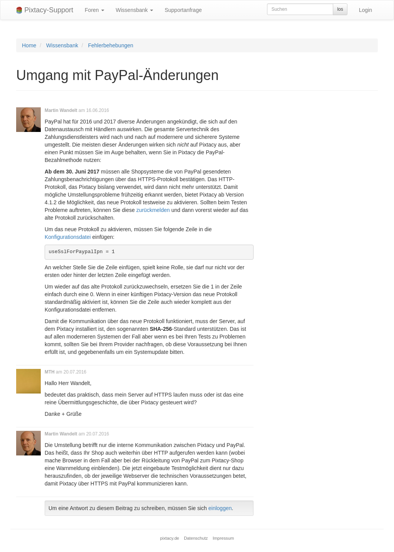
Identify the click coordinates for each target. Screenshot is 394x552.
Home (29, 45)
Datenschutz (196, 538)
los (340, 9)
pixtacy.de (169, 538)
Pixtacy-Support (44, 10)
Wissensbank (134, 10)
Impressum (223, 538)
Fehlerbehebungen (111, 45)
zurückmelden (153, 210)
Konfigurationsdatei (68, 237)
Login (365, 10)
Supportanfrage (183, 10)
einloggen (220, 508)
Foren (94, 10)
